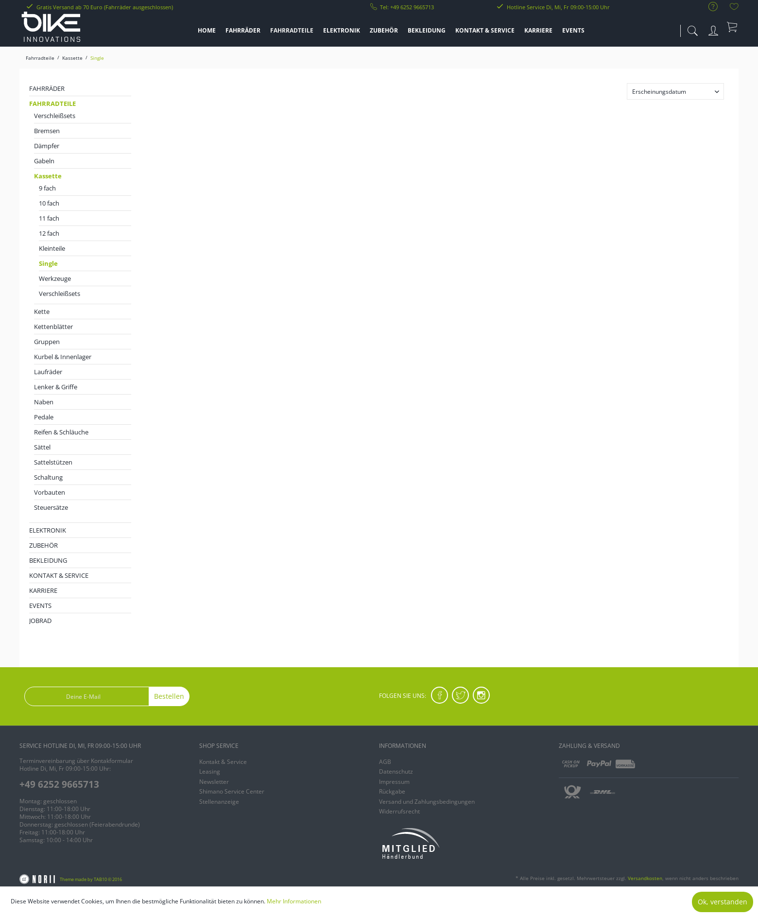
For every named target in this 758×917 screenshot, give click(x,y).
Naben (43, 402)
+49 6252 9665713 (59, 784)
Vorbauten (49, 492)
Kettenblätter (53, 326)
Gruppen (47, 341)
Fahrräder (47, 88)
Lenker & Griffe (55, 386)
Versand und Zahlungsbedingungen (427, 801)
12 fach (49, 233)
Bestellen (169, 696)
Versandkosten (645, 878)
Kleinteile (52, 248)
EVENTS (40, 605)
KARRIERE (43, 590)
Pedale (43, 417)
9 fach (47, 188)
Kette (42, 311)
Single (48, 263)
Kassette (48, 176)
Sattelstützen (53, 462)
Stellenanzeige (219, 801)
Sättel (42, 447)
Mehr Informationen (294, 901)
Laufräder (48, 371)
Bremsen (47, 130)
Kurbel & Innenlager (62, 356)
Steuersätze (51, 507)
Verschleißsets (54, 115)
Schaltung (48, 477)
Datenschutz (396, 771)
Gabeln (44, 160)
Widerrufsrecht (399, 811)
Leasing (209, 771)
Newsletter (214, 782)
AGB (385, 762)
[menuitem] (708, 7)
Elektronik (47, 530)
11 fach (49, 218)
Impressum (394, 782)
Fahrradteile (52, 103)
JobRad (40, 620)
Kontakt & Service (223, 762)
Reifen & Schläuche (61, 432)
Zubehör (43, 545)
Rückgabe (392, 791)
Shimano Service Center (231, 791)
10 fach (49, 203)
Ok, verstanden (722, 901)
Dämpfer (46, 145)
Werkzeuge (55, 278)
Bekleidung (48, 560)
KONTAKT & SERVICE (58, 575)
